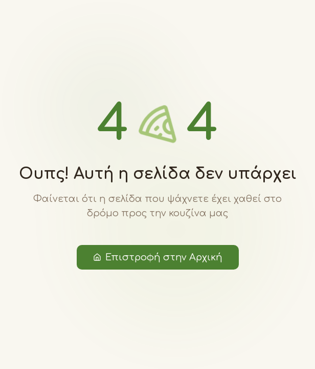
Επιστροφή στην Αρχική (157, 257)
